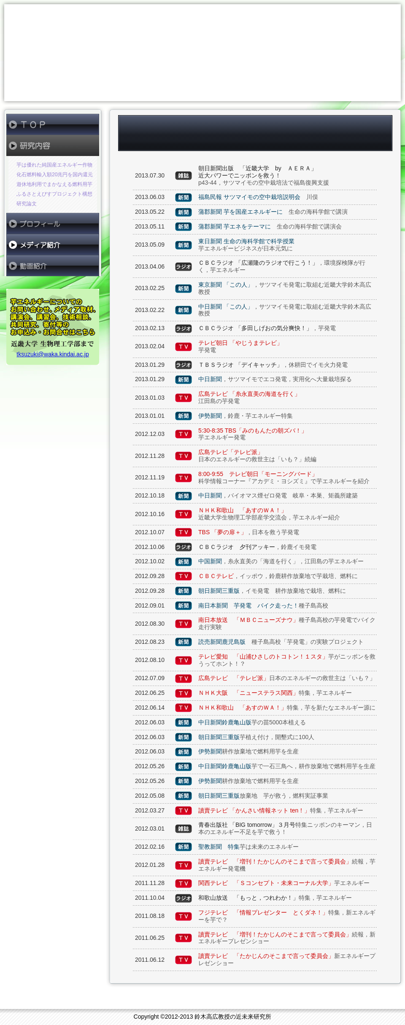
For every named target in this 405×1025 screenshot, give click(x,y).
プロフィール (52, 223)
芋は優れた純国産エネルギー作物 (54, 165)
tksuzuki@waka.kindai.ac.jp (52, 354)
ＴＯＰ (52, 124)
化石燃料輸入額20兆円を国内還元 (54, 175)
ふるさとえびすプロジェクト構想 (54, 194)
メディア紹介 (52, 244)
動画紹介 (52, 265)
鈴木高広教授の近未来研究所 (299, 64)
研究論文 (26, 204)
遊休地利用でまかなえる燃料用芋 (54, 184)
